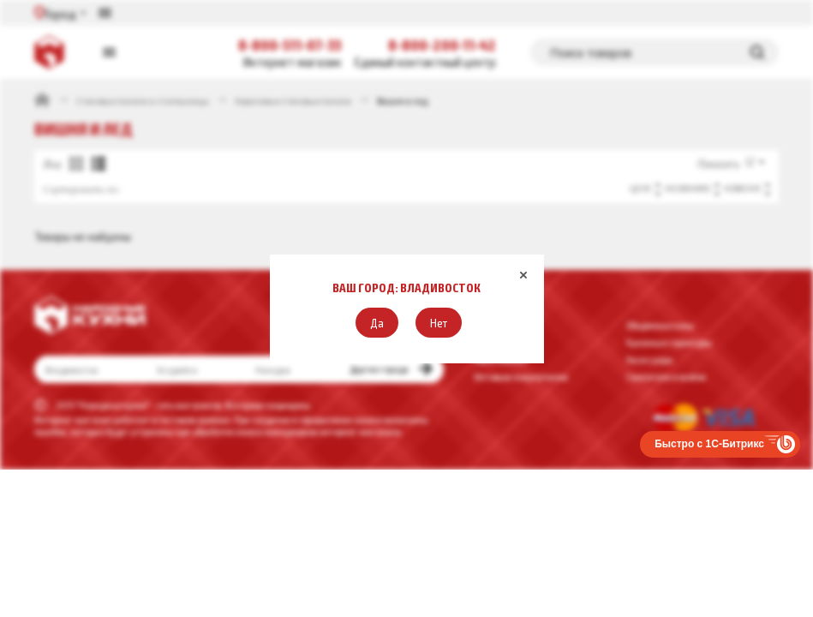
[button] (377, 323)
